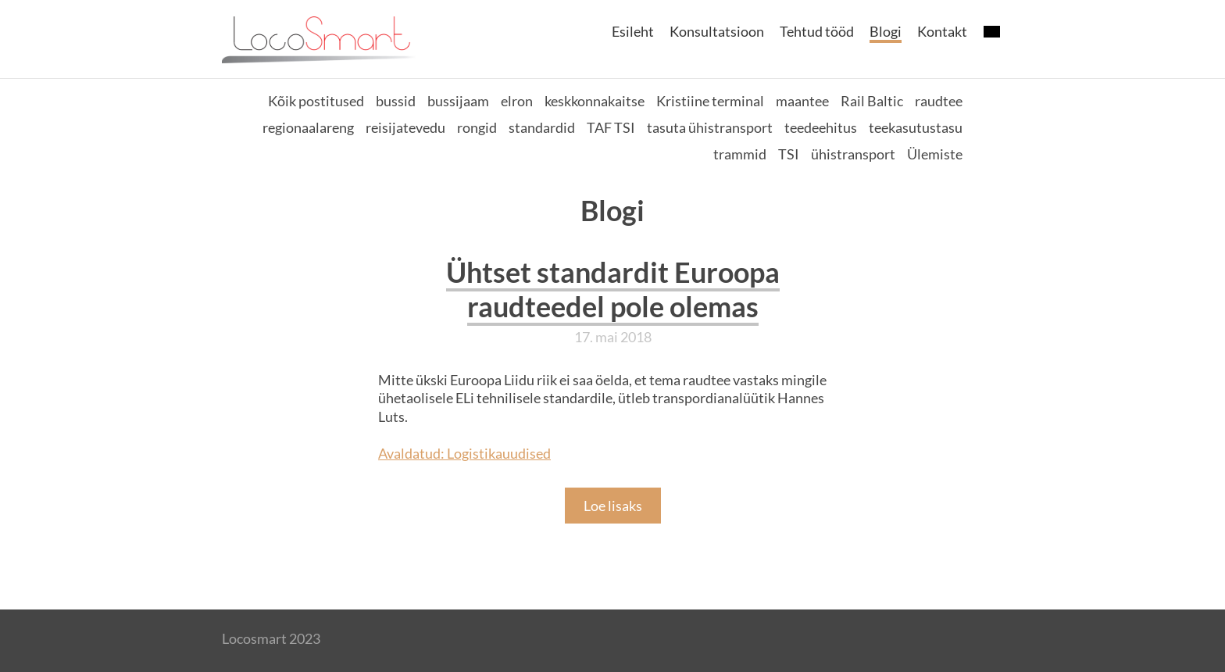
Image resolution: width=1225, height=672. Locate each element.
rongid (477, 127)
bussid (396, 100)
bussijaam (458, 100)
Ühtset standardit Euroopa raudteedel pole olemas (613, 289)
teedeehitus (820, 127)
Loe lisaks (613, 505)
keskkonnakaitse (595, 100)
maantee (802, 100)
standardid (542, 127)
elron (517, 100)
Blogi (886, 31)
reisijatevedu (405, 127)
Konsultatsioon (717, 31)
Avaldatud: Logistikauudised (464, 453)
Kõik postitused (316, 100)
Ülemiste (934, 154)
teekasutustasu (915, 127)
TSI (788, 154)
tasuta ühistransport (710, 127)
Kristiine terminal (710, 100)
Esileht (633, 31)
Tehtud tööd (817, 31)
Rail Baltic (872, 100)
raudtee (938, 100)
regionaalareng (308, 127)
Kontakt (942, 31)
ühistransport (853, 154)
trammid (739, 154)
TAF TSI (611, 127)
